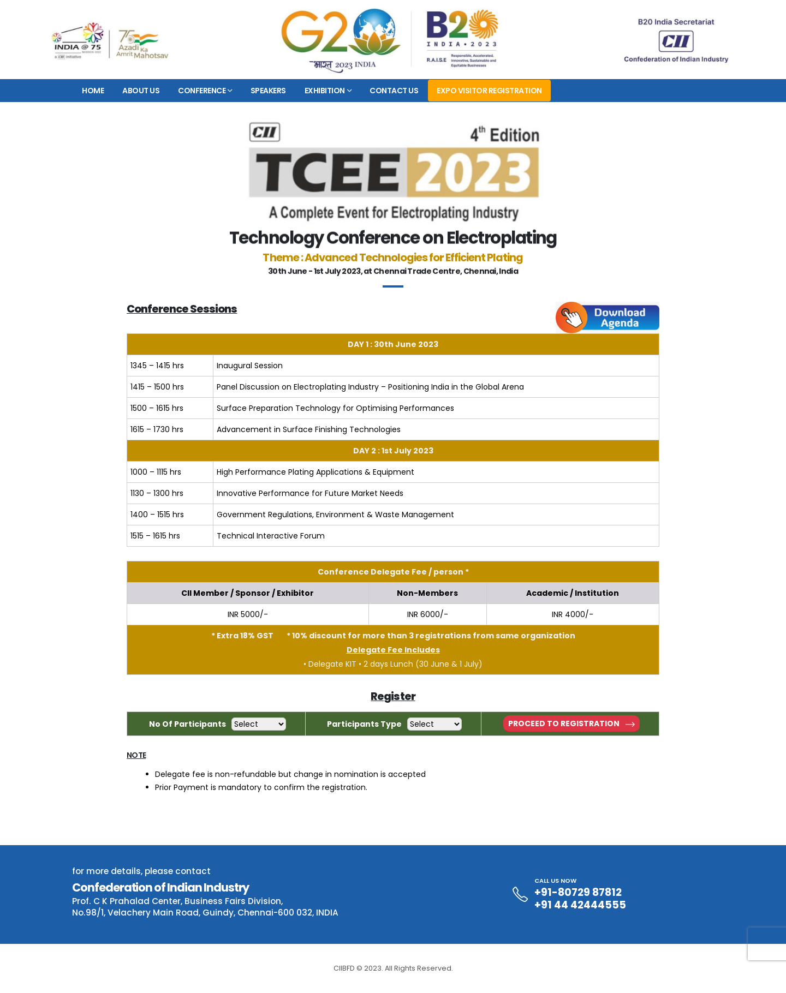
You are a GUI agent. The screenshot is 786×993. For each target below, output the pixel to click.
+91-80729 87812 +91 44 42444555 (580, 898)
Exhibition (325, 90)
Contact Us (394, 90)
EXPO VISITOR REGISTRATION (489, 90)
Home (93, 90)
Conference (201, 90)
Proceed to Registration (571, 723)
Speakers (268, 90)
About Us (140, 90)
